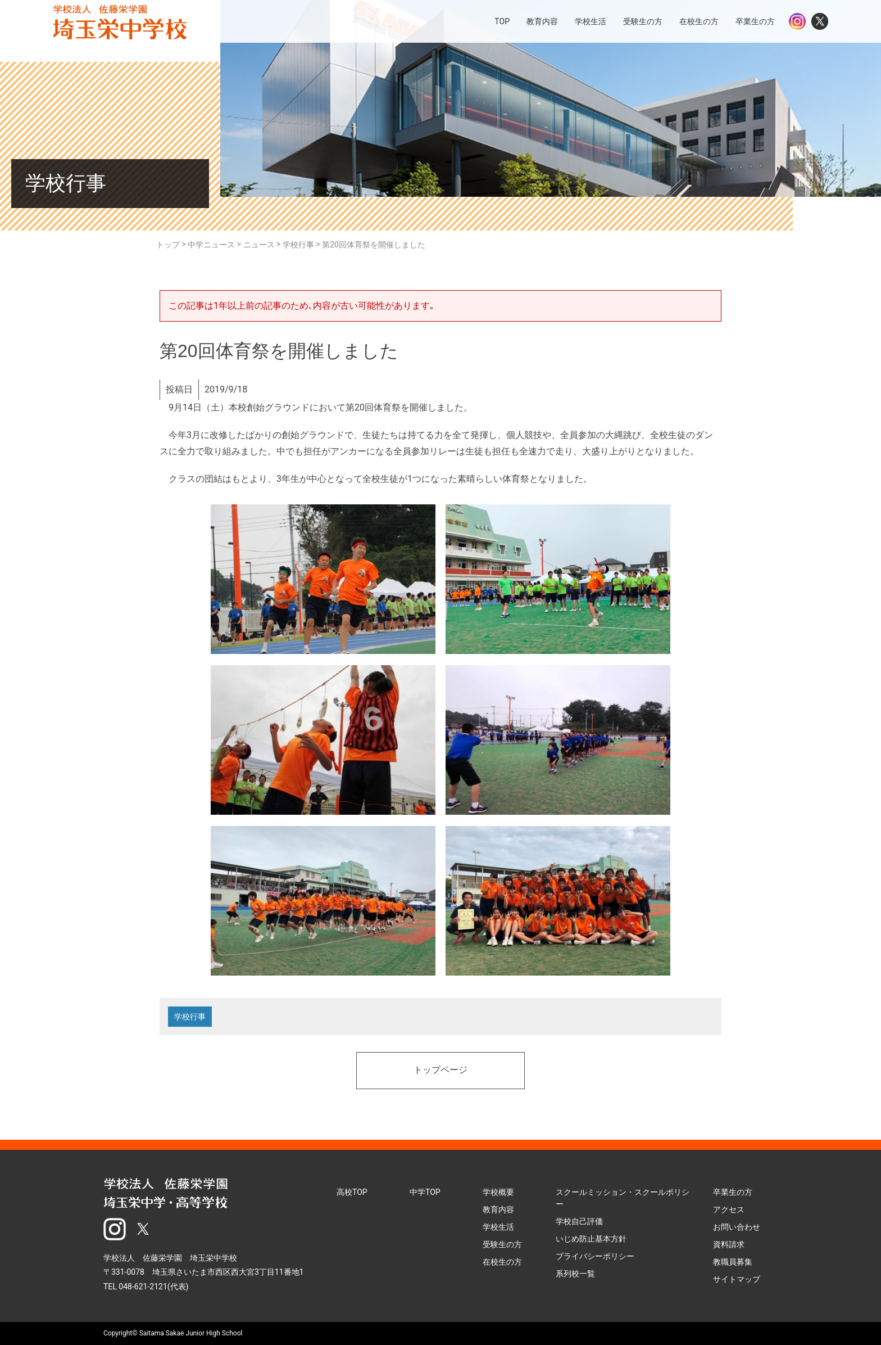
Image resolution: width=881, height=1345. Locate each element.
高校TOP (352, 1192)
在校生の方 (502, 1261)
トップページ (440, 1070)
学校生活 (498, 1226)
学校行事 (190, 1016)
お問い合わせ (736, 1226)
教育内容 (498, 1209)
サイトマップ (736, 1279)
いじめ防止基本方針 (591, 1238)
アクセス (728, 1209)
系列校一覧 (575, 1273)
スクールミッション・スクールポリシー (622, 1198)
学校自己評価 (579, 1221)
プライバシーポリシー (595, 1256)
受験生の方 (502, 1244)
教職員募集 (732, 1261)
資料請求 (728, 1244)
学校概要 (498, 1192)
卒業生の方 (732, 1192)
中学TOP (425, 1192)
